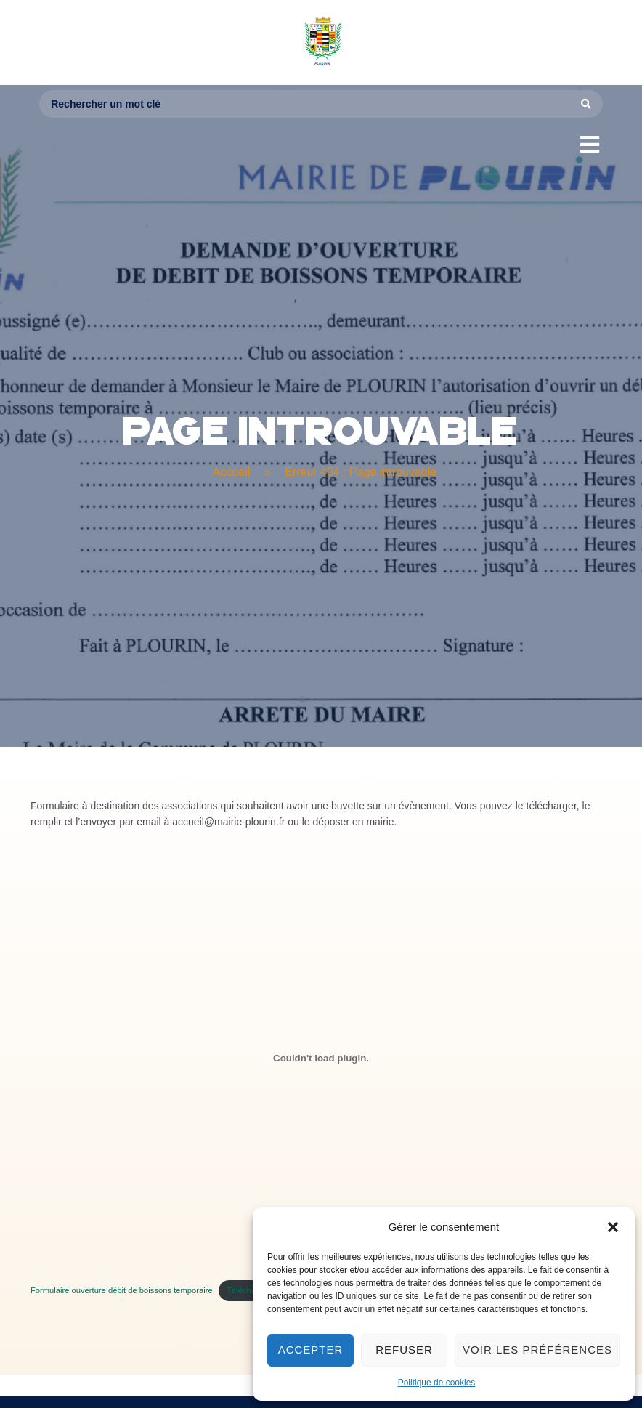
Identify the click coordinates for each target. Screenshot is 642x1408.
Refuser (404, 1349)
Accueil (232, 472)
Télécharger (248, 1290)
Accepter (311, 1349)
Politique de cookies (437, 1382)
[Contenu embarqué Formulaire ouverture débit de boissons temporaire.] (321, 1058)
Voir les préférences (537, 1349)
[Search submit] (586, 104)
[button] (613, 1227)
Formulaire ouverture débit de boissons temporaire (122, 1290)
